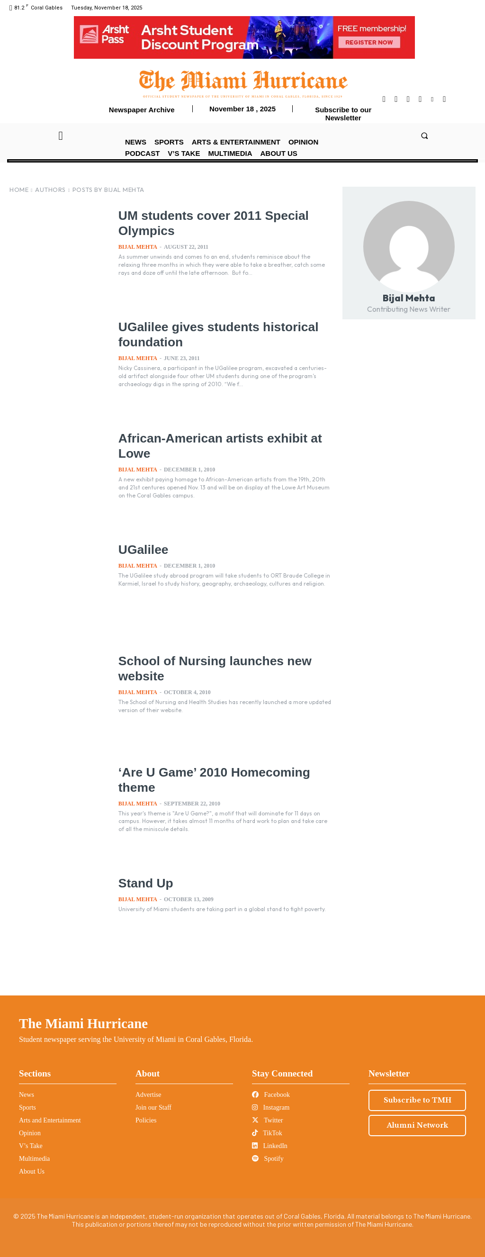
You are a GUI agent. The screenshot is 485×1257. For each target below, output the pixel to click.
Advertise (148, 1094)
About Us (32, 1171)
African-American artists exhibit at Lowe (206, 445)
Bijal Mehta (137, 247)
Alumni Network (417, 1125)
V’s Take (31, 1145)
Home (18, 189)
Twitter (267, 1120)
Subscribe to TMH (417, 1100)
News (26, 1094)
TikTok (267, 1133)
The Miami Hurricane (83, 1023)
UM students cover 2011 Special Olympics (205, 222)
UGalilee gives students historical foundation (203, 333)
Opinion (30, 1133)
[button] (424, 135)
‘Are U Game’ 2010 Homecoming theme (190, 779)
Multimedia (34, 1158)
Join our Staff (153, 1107)
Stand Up (151, 882)
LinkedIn (269, 1145)
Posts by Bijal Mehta (108, 189)
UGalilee (148, 548)
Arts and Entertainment (50, 1120)
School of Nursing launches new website (218, 667)
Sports (27, 1107)
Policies (145, 1120)
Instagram (270, 1107)
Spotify (268, 1158)
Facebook (271, 1094)
